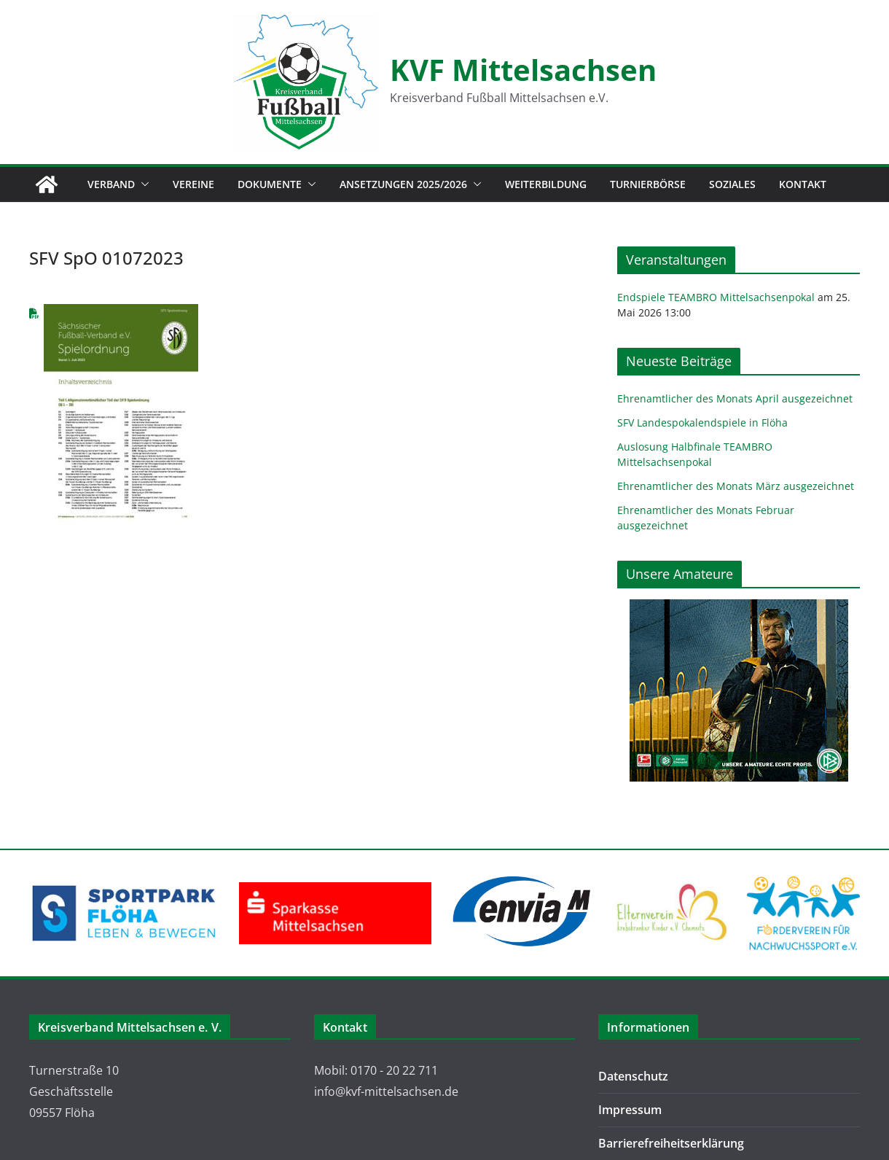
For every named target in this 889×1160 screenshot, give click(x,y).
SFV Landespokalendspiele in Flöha (702, 422)
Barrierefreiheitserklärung (671, 1143)
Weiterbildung (546, 184)
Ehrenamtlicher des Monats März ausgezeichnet (735, 486)
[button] (142, 184)
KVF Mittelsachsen (523, 70)
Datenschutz (633, 1076)
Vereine (193, 184)
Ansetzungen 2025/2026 (403, 184)
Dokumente (270, 184)
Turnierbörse (648, 184)
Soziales (732, 184)
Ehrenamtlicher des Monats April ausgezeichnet (735, 398)
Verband (111, 184)
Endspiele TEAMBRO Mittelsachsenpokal (716, 297)
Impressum (630, 1110)
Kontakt (802, 184)
